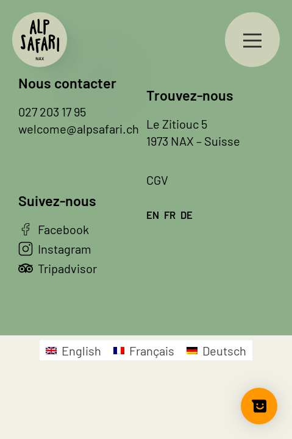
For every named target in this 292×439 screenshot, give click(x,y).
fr (170, 215)
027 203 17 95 (52, 111)
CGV (157, 180)
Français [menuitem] (151, 350)
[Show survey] (259, 406)
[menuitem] (73, 350)
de (186, 215)
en (152, 215)
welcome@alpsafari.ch (78, 128)
